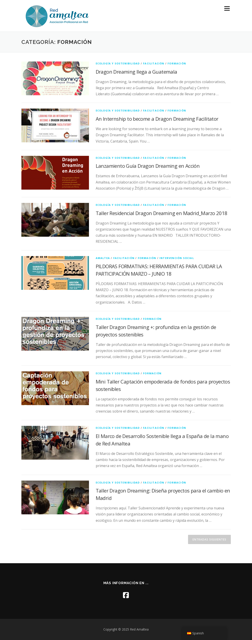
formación (177, 63)
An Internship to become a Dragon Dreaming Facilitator (157, 118)
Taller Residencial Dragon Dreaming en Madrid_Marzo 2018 (161, 213)
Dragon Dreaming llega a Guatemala (136, 71)
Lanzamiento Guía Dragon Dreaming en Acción (148, 165)
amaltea (103, 258)
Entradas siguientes (209, 539)
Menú (227, 8)
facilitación (153, 63)
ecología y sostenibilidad (118, 63)
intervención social (176, 258)
